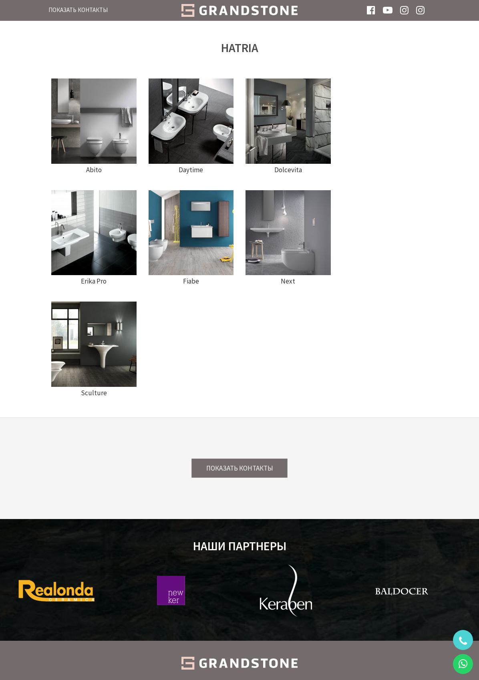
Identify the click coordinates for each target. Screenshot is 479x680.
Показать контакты (78, 10)
